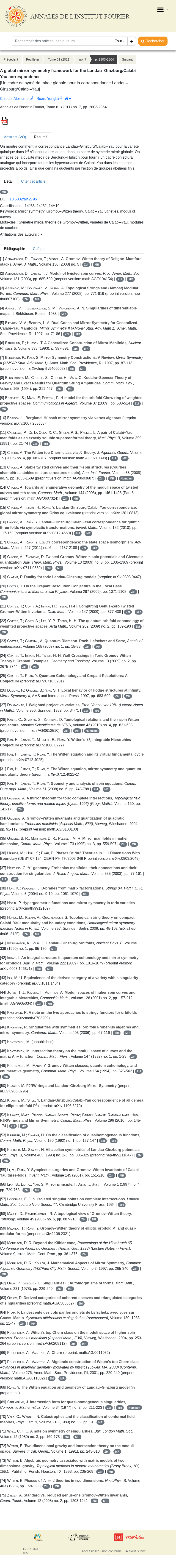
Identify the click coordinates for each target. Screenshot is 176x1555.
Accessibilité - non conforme (102, 1551)
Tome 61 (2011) (59, 59)
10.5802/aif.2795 (23, 199)
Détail (8, 181)
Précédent (10, 59)
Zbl (86, 264)
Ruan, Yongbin (48, 99)
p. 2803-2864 (104, 59)
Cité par (39, 249)
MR (4, 192)
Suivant (127, 59)
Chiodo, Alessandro (16, 99)
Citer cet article (33, 181)
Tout (118, 41)
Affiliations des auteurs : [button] (21, 234)
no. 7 (82, 59)
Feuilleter (32, 59)
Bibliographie (14, 249)
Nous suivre (135, 1551)
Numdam (126, 478)
